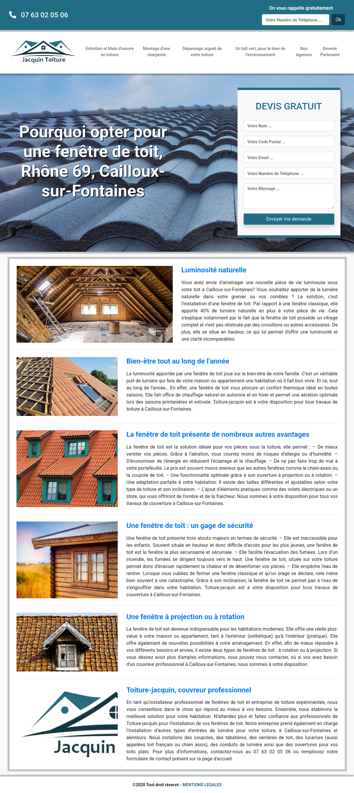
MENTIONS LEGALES (202, 784)
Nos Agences (304, 51)
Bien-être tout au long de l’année (178, 361)
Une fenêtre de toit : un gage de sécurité (190, 526)
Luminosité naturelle (214, 270)
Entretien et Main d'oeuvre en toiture (110, 51)
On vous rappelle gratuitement (301, 8)
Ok (338, 19)
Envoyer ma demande (288, 219)
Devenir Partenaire (330, 51)
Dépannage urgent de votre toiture (202, 51)
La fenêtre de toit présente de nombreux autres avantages (218, 434)
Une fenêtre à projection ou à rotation (186, 617)
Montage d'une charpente (156, 51)
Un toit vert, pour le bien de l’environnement (260, 51)
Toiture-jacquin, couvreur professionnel (189, 690)
